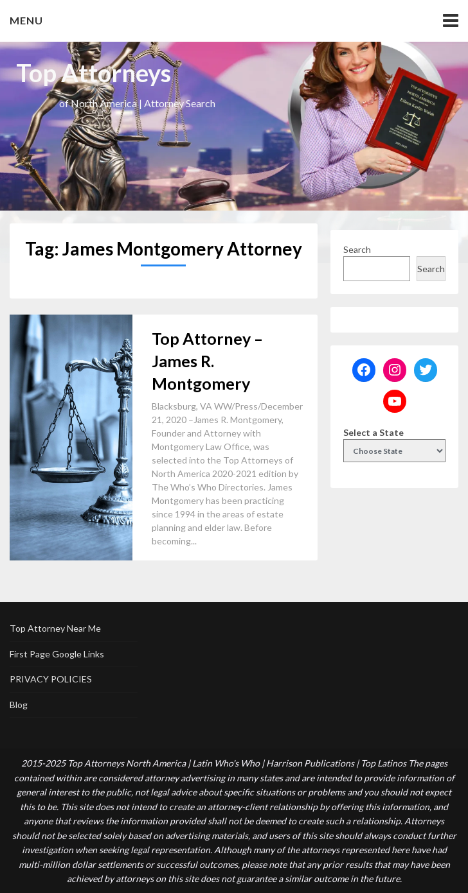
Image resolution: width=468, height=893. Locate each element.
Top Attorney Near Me (55, 628)
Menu (26, 20)
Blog (19, 704)
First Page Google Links (57, 653)
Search (357, 249)
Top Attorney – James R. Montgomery (207, 361)
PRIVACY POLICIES (51, 678)
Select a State (373, 432)
